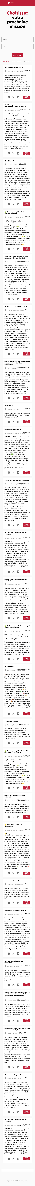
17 (29, 1170)
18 (32, 1170)
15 (22, 1170)
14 (18, 1170)
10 (5, 1170)
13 (15, 1170)
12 (12, 1170)
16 (25, 1170)
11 (8, 1170)
